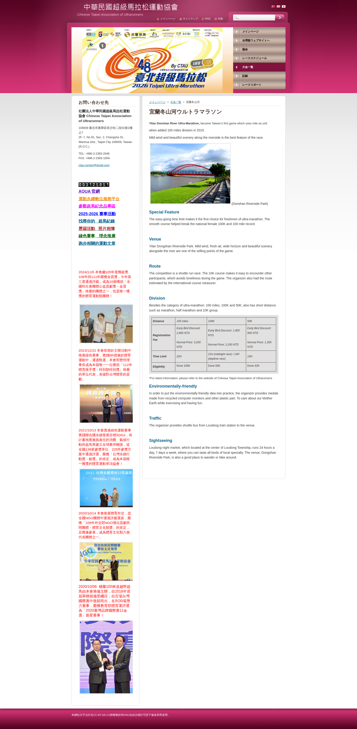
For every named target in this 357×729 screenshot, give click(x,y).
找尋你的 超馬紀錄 (97, 221)
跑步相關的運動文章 (97, 243)
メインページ (157, 102)
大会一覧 (175, 102)
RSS (207, 18)
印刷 (220, 18)
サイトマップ (190, 18)
